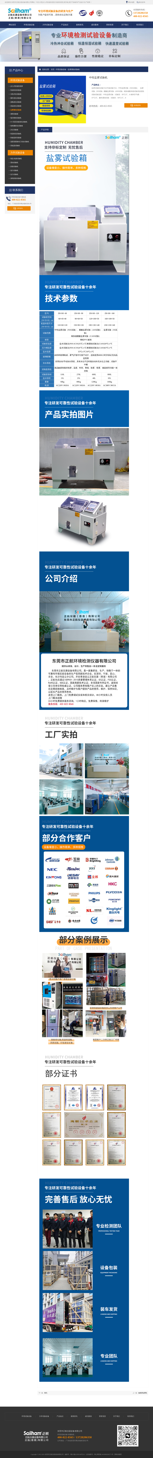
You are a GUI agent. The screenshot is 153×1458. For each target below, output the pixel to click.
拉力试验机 (14, 174)
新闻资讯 (79, 25)
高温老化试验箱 (15, 106)
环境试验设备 (29, 25)
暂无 (45, 1393)
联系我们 (140, 25)
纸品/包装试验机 (16, 158)
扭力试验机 (14, 170)
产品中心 (18, 70)
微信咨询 (142, 2)
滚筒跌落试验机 (15, 178)
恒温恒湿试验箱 (15, 90)
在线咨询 (137, 105)
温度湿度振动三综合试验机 (19, 142)
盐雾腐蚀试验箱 (15, 110)
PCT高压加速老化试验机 (18, 122)
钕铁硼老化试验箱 (16, 126)
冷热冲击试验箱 (15, 94)
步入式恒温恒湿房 (16, 86)
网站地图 (131, 2)
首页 (52, 69)
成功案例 (94, 25)
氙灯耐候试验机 (15, 118)
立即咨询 (20, 208)
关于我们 (124, 25)
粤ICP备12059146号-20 (77, 1454)
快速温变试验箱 (15, 138)
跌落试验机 (14, 166)
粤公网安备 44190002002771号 (103, 1454)
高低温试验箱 (15, 145)
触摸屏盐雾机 (142, 1393)
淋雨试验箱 (14, 114)
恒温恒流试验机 (15, 134)
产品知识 (64, 25)
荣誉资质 (109, 25)
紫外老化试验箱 (15, 98)
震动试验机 (14, 162)
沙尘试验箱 (14, 130)
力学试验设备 (47, 25)
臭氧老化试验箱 (15, 102)
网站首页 (12, 25)
